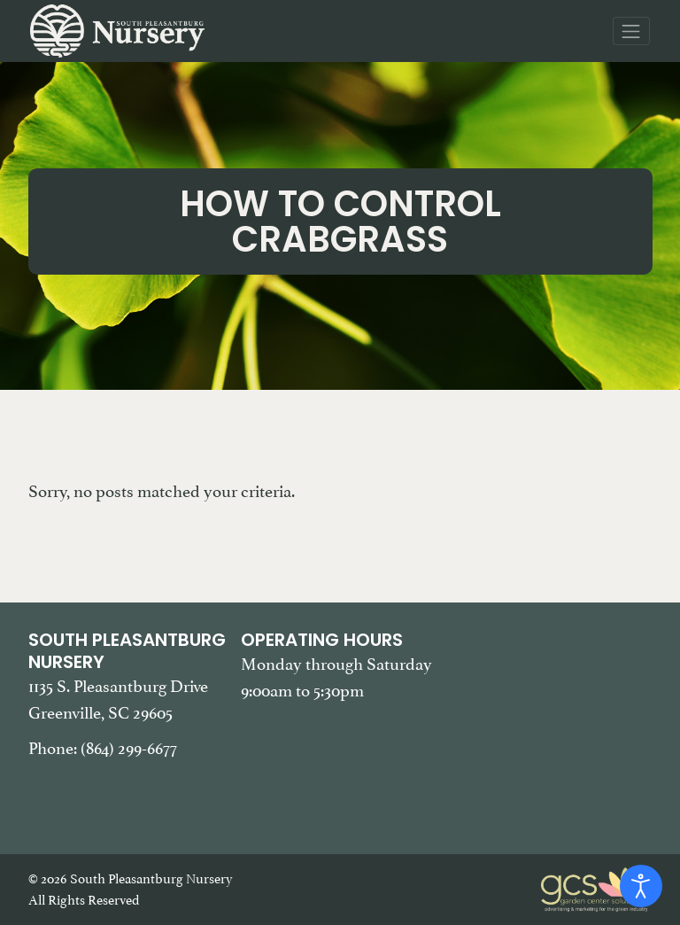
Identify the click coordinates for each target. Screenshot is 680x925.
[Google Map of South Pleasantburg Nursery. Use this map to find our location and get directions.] (553, 717)
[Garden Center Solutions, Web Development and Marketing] (597, 888)
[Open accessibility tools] (641, 886)
